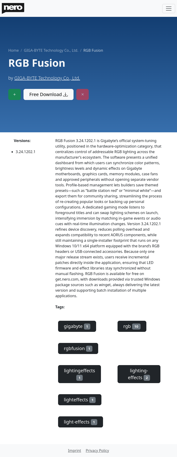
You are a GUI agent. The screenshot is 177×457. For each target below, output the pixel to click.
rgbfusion (78, 348)
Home (13, 50)
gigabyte (77, 326)
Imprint (74, 450)
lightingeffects (79, 374)
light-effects (80, 422)
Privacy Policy (97, 450)
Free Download (48, 94)
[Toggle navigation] (168, 8)
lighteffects (80, 399)
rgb (132, 326)
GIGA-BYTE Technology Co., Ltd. (51, 50)
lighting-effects (139, 374)
